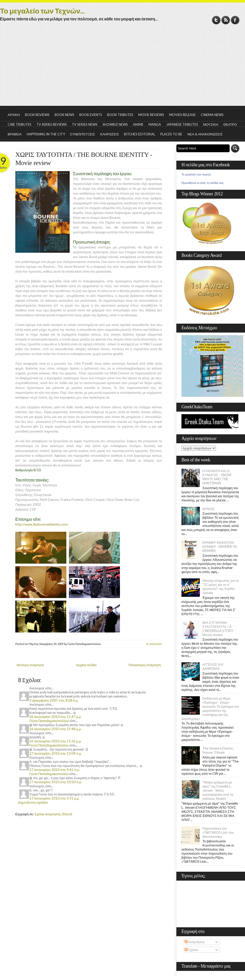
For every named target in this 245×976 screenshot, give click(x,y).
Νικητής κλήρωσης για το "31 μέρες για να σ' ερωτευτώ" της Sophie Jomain (220, 586)
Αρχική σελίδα (86, 665)
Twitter (216, 20)
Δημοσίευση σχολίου (33, 802)
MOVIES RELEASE (182, 115)
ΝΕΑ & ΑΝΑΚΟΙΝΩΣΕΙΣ (205, 134)
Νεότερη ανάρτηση (30, 665)
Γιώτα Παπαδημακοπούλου (49, 721)
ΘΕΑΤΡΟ (230, 124)
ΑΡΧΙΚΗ (14, 115)
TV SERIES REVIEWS (51, 124)
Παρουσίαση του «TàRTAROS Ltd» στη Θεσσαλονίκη (218, 832)
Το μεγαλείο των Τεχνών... (42, 10)
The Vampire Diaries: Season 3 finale (218, 750)
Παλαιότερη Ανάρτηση (145, 665)
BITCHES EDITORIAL (139, 134)
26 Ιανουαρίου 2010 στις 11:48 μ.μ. (55, 729)
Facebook (235, 20)
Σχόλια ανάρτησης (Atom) (53, 814)
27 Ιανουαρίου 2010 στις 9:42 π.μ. (54, 770)
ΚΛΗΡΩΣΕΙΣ (109, 134)
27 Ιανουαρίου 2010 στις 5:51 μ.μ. (54, 798)
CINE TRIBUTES (19, 124)
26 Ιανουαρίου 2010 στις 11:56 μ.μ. (55, 741)
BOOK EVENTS (90, 115)
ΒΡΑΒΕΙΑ (15, 134)
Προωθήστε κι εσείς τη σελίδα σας (202, 182)
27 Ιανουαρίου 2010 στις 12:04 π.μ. (55, 753)
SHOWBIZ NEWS (115, 124)
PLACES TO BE (171, 134)
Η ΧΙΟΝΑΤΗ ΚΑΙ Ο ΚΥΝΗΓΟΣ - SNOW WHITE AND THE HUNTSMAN (216, 477)
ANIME (138, 124)
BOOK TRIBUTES (120, 115)
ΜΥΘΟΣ (208, 509)
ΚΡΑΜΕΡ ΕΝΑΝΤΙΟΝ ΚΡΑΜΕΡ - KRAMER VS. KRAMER (220, 546)
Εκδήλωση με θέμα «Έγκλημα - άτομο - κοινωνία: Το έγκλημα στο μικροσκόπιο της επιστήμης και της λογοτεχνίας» (210, 708)
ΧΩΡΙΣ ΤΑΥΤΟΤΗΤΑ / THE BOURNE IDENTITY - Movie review (83, 159)
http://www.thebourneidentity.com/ (41, 524)
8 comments (154, 643)
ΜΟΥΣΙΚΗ (210, 124)
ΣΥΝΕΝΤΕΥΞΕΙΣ (82, 134)
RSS (225, 20)
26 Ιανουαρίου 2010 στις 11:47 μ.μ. (55, 717)
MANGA (155, 124)
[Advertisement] (122, 67)
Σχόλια (191, 950)
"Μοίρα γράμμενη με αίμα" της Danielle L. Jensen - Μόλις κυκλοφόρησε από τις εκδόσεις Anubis (218, 790)
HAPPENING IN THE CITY (46, 134)
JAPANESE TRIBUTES (182, 124)
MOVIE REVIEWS (151, 115)
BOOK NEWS (64, 115)
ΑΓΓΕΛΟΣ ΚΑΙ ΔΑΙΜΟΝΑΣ (212, 666)
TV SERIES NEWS (84, 124)
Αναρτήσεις (195, 942)
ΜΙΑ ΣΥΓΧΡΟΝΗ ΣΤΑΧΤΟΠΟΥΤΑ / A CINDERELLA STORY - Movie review (218, 628)
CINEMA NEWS (212, 115)
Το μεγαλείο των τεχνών (196, 174)
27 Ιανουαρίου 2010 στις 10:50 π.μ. (55, 782)
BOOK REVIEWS (37, 115)
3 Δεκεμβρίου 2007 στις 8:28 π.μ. (53, 700)
